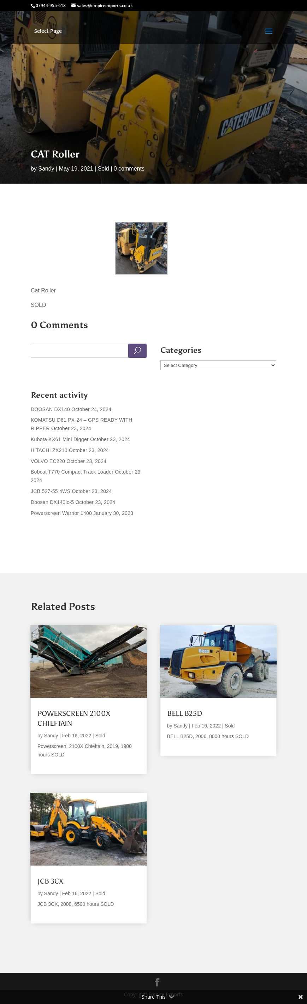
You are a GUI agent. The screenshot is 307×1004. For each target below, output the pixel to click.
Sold (103, 169)
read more (49, 763)
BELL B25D (184, 713)
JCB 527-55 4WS (50, 491)
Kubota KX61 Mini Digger (60, 439)
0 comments (129, 169)
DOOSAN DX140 (50, 409)
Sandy (46, 169)
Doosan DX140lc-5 (52, 502)
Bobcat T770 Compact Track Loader (72, 472)
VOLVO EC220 (48, 461)
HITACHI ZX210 (49, 450)
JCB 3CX (50, 881)
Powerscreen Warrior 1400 (61, 513)
